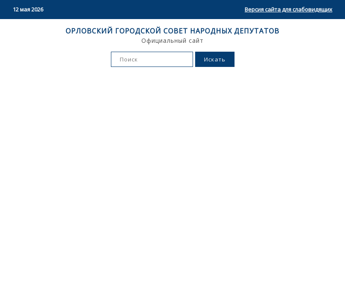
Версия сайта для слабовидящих (288, 9)
